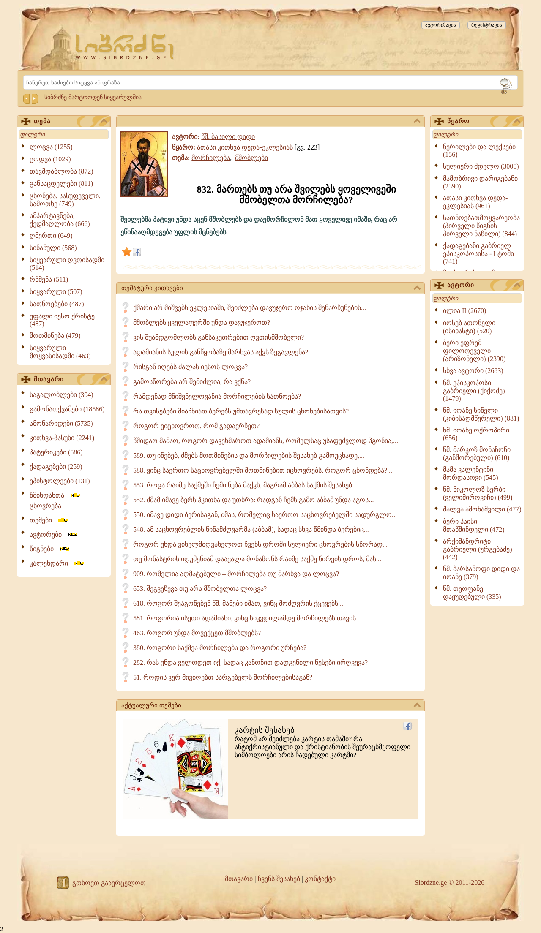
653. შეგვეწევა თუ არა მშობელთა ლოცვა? (200, 588)
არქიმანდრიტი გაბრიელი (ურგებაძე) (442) (477, 549)
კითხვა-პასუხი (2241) (62, 437)
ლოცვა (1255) (51, 146)
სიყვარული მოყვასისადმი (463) (60, 351)
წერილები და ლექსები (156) (479, 150)
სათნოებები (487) (57, 303)
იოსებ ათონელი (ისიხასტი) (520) (469, 327)
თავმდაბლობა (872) (61, 171)
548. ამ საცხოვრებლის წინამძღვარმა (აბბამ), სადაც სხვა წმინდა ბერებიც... (251, 529)
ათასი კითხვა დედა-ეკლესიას (244, 147)
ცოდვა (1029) (50, 159)
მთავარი (70, 380)
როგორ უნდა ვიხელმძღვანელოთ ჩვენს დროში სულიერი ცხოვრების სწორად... (260, 544)
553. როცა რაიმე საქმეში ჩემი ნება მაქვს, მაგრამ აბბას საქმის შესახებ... (245, 485)
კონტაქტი (320, 878)
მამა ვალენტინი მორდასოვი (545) (470, 473)
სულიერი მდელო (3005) (481, 166)
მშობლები (251, 157)
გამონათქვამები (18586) (67, 409)
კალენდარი (57, 563)
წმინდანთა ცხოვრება (55, 500)
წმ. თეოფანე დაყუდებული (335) (472, 592)
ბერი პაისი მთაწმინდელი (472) (474, 525)
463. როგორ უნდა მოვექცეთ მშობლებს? (197, 633)
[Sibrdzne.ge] (125, 47)
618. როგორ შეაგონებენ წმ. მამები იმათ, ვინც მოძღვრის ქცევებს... (238, 603)
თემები (49, 520)
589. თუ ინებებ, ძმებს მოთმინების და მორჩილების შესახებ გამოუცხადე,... (248, 455)
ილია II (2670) (464, 310)
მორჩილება (210, 157)
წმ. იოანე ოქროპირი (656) (476, 434)
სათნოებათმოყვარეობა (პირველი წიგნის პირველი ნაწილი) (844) (481, 225)
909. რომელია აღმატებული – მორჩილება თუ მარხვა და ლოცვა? (236, 573)
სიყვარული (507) (56, 291)
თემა (70, 121)
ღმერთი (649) (51, 235)
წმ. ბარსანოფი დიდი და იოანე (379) (481, 572)
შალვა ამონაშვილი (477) (482, 509)
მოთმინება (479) (55, 335)
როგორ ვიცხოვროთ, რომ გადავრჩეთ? (196, 426)
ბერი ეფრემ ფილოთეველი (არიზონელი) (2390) (474, 350)
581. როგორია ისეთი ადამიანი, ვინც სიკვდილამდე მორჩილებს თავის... (247, 618)
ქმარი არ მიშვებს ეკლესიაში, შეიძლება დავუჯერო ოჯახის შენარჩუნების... (249, 307)
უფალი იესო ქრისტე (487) (62, 320)
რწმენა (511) (49, 279)
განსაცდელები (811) (61, 183)
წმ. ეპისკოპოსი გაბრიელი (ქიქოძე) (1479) (474, 390)
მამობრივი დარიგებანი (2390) (480, 182)
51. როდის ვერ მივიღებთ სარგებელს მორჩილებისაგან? (222, 677)
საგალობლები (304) (61, 394)
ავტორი (484, 285)
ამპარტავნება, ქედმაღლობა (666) (60, 219)
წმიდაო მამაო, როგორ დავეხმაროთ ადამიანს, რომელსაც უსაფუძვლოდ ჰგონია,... (265, 440)
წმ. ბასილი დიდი (228, 136)
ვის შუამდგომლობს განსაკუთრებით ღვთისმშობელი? (218, 337)
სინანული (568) (53, 247)
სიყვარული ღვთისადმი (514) (67, 263)
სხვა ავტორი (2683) (473, 370)
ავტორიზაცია (440, 24)
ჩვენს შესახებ (279, 878)
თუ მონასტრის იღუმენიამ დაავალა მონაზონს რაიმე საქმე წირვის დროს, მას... (257, 559)
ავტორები (54, 534)
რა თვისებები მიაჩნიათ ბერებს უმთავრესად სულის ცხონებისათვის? (241, 411)
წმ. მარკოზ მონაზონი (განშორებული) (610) (477, 453)
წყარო (484, 121)
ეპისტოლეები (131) (60, 480)
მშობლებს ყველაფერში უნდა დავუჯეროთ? (201, 322)
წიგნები (50, 548)
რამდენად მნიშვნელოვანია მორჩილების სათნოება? (217, 396)
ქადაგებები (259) (56, 466)
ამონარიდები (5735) (61, 423)
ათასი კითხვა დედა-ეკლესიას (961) (475, 201)
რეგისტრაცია (486, 24)
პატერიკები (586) (56, 452)
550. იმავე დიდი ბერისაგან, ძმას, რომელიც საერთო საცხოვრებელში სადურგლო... (265, 514)
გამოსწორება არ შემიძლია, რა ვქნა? (192, 381)
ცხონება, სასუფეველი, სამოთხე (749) (65, 199)
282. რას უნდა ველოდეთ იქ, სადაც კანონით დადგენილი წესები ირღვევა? (250, 662)
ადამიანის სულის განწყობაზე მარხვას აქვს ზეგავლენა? (220, 352)
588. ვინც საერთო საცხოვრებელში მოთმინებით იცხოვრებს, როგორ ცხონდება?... (262, 470)
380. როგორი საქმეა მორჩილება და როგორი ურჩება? (219, 647)
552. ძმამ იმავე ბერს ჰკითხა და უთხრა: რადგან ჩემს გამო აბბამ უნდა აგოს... (253, 499)
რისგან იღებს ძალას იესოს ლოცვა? (190, 366)
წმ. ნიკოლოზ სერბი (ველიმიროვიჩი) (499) (477, 493)
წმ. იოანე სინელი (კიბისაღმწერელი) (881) (481, 414)
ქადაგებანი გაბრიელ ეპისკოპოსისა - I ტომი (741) (478, 253)
